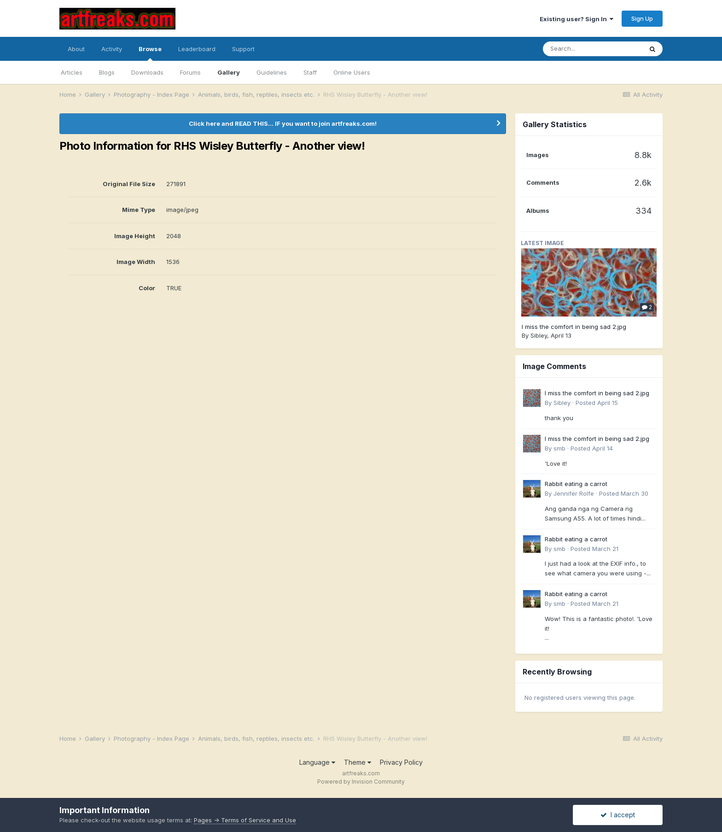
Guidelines (271, 72)
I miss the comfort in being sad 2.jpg (574, 326)
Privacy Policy (401, 762)
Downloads (147, 72)
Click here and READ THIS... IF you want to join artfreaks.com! (283, 123)
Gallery (228, 72)
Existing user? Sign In (576, 19)
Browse (150, 53)
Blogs (107, 72)
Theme (357, 762)
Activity (111, 49)
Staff (310, 72)
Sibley (538, 335)
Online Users (351, 72)
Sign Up (642, 18)
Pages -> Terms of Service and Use (245, 820)
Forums (190, 72)
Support (243, 49)
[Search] (592, 48)
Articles (71, 72)
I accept (617, 815)
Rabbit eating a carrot (576, 483)
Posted (597, 402)
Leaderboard (196, 49)
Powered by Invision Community (361, 781)
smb (559, 448)
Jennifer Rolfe (573, 493)
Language (317, 762)
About (76, 49)
